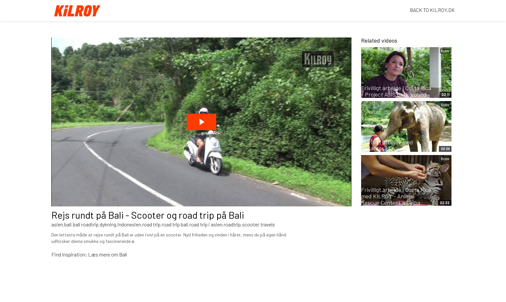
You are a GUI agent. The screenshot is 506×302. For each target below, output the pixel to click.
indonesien (129, 224)
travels (267, 224)
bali (68, 224)
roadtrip (232, 224)
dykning (108, 224)
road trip (151, 224)
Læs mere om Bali (107, 254)
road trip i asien (205, 224)
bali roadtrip (85, 224)
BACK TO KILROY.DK (432, 10)
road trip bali (175, 224)
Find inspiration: (69, 254)
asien (57, 224)
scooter (250, 224)
